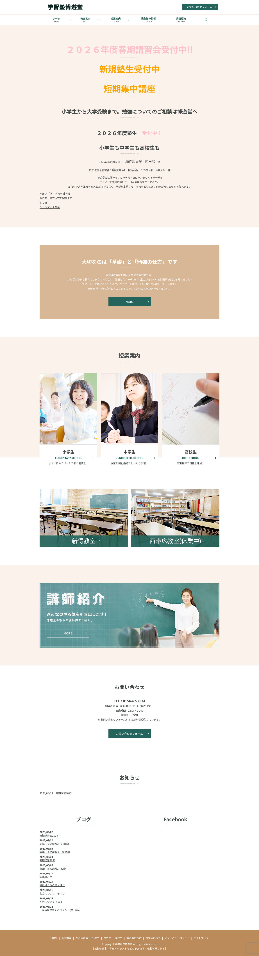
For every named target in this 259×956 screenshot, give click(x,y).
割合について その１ (51, 901)
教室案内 (85, 20)
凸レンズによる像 (50, 207)
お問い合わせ (152, 938)
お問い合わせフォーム (199, 7)
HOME (54, 938)
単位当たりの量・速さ (52, 885)
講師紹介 (181, 20)
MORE (129, 303)
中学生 (107, 938)
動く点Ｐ (45, 202)
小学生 (95, 938)
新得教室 (67, 938)
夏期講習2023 (64, 793)
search (210, 20)
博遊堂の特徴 (148, 20)
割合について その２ (52, 893)
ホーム (56, 20)
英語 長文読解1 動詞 (53, 868)
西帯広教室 (82, 938)
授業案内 (116, 20)
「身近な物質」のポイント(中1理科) (60, 910)
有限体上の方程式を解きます (56, 198)
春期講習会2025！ (50, 835)
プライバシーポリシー (177, 938)
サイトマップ (201, 938)
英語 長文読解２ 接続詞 (55, 852)
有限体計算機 (62, 193)
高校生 (118, 938)
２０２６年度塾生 (117, 132)
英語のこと (46, 877)
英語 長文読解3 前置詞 (54, 844)
